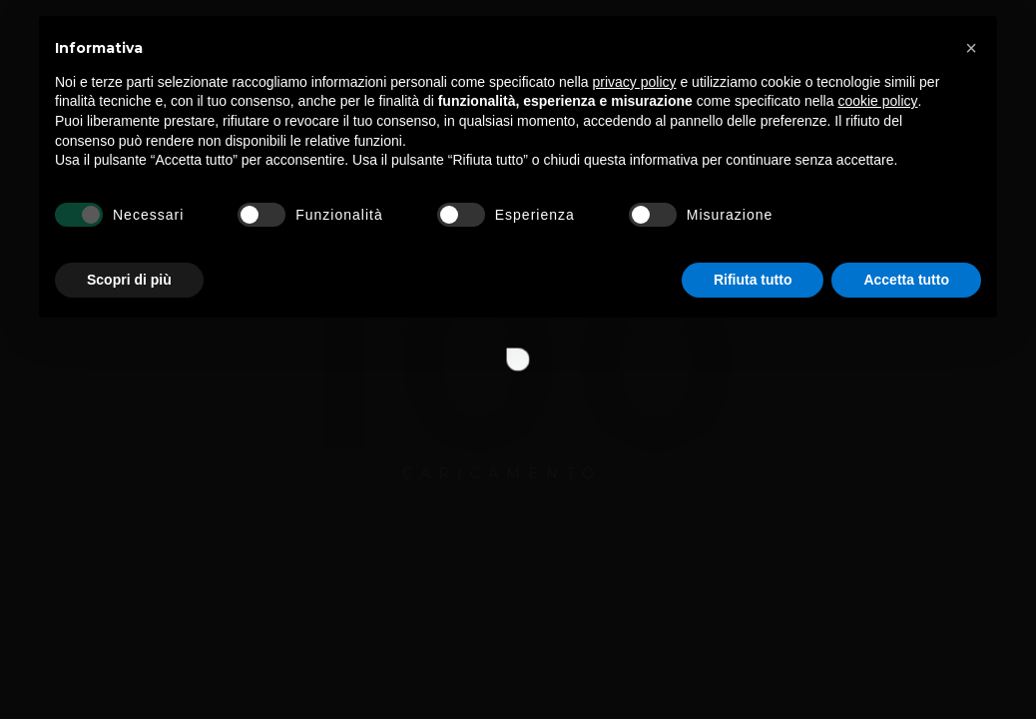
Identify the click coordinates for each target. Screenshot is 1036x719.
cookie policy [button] (877, 486)
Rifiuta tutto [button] (753, 664)
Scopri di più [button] (129, 664)
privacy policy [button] (635, 466)
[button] (971, 433)
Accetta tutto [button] (906, 664)
